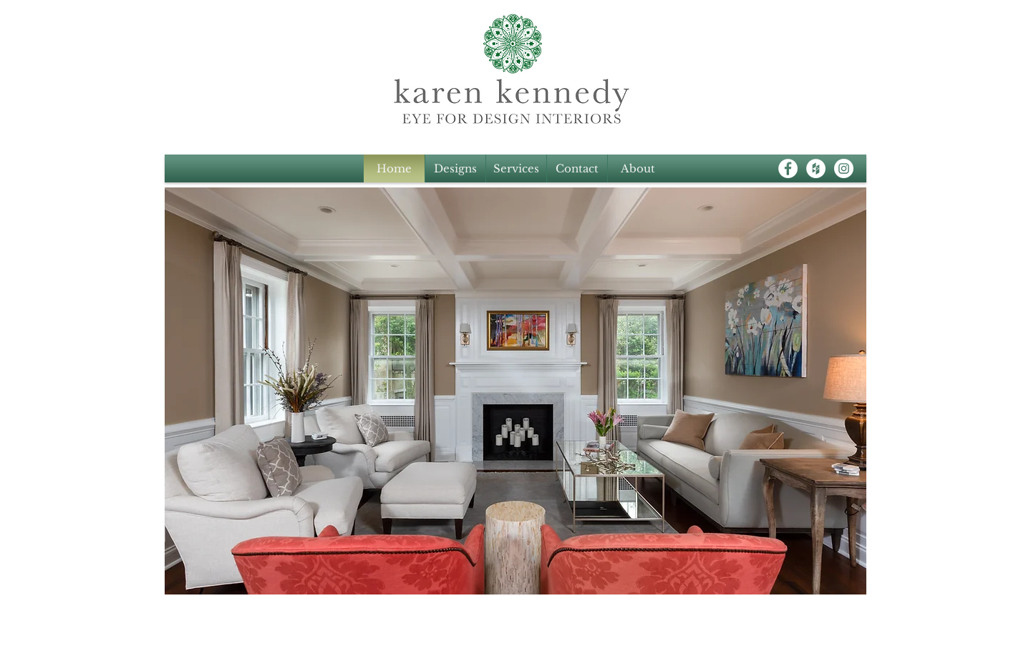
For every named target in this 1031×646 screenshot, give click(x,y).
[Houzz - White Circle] (816, 168)
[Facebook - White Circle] (788, 168)
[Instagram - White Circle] (843, 168)
